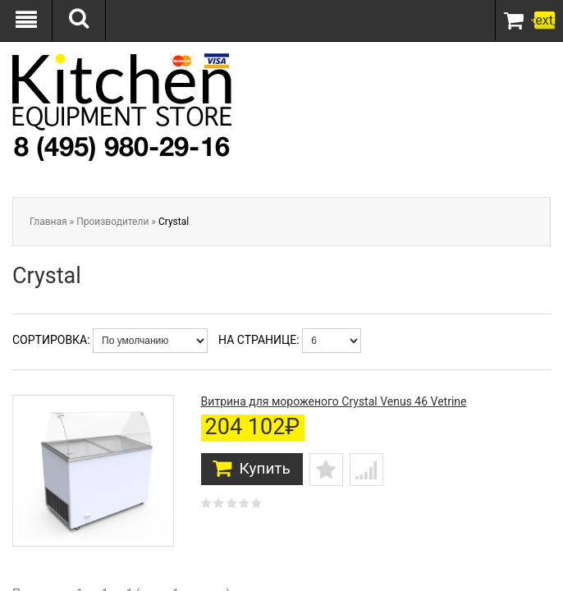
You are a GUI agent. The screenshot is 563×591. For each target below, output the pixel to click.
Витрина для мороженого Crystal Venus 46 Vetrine (334, 401)
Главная (48, 221)
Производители (112, 221)
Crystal (173, 221)
